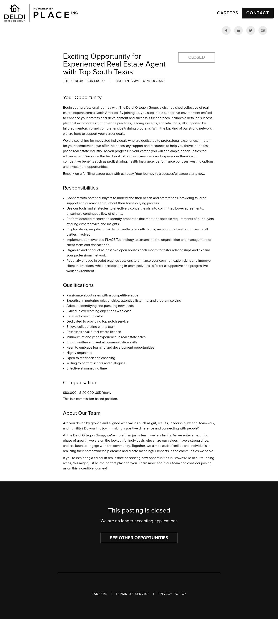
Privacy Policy (172, 594)
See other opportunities (139, 538)
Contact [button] (257, 13)
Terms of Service (133, 594)
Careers (99, 594)
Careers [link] (227, 13)
